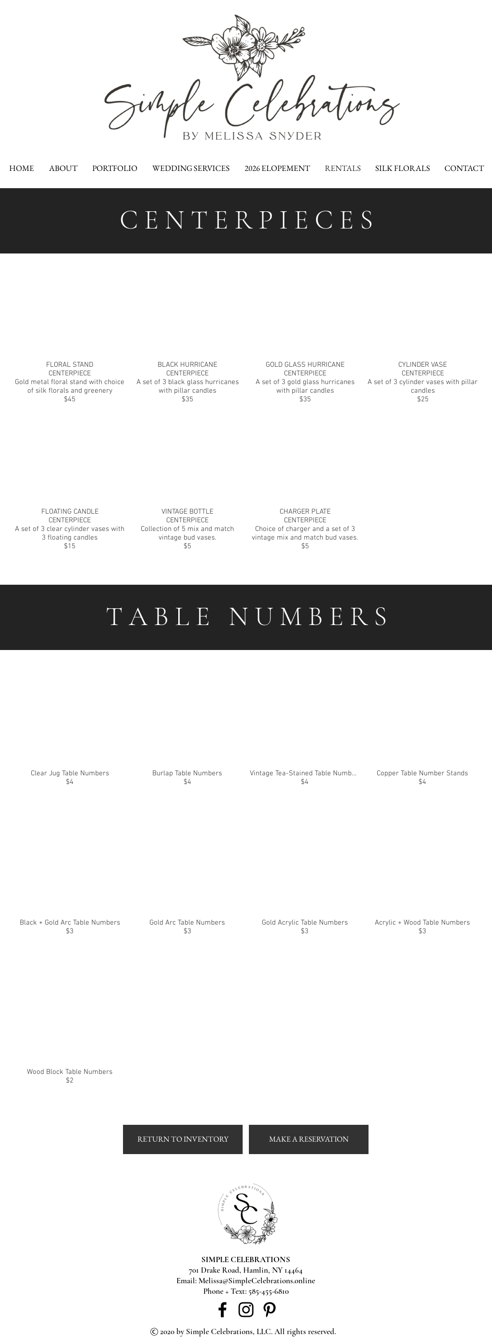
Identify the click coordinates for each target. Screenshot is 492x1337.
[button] (70, 337)
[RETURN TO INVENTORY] (183, 1139)
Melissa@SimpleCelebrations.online (256, 1281)
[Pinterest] (269, 1310)
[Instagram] (246, 1310)
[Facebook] (222, 1310)
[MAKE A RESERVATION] (309, 1139)
